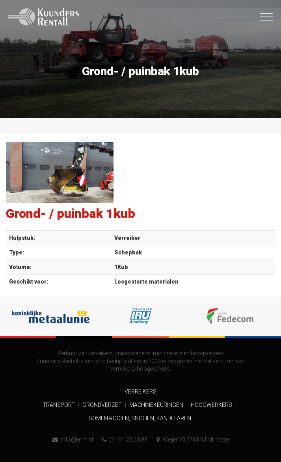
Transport (59, 405)
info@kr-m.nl (72, 439)
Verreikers (140, 391)
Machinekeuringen (156, 405)
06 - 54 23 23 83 (124, 439)
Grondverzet (102, 405)
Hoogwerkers (212, 405)
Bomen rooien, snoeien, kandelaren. (140, 418)
